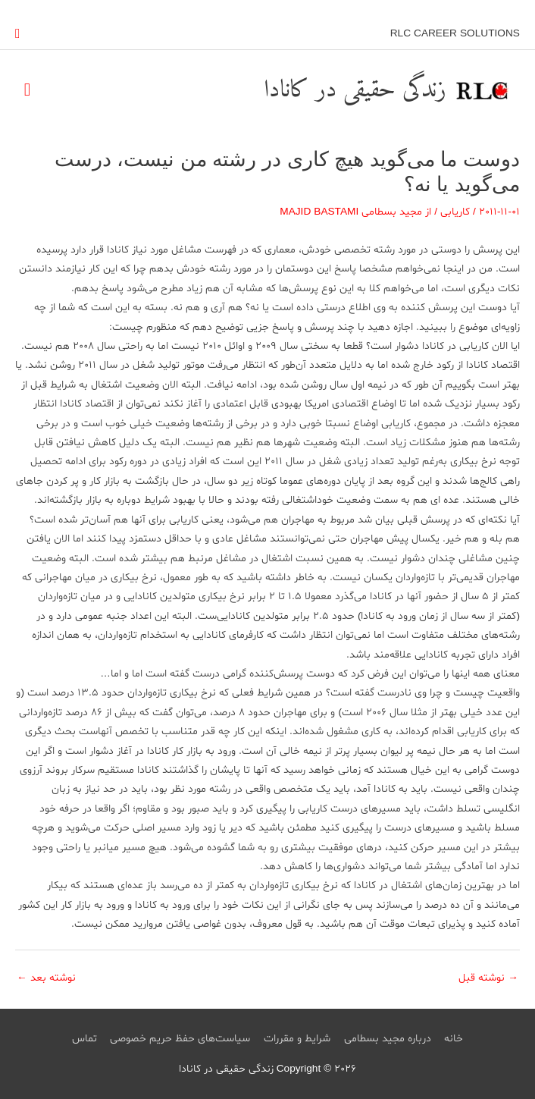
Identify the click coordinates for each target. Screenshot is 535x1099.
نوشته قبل (488, 978)
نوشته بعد (46, 978)
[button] (17, 34)
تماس (84, 1038)
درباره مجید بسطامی (387, 1038)
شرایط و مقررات (297, 1038)
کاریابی (455, 212)
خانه (453, 1038)
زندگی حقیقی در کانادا (355, 90)
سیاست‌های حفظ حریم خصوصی (180, 1038)
